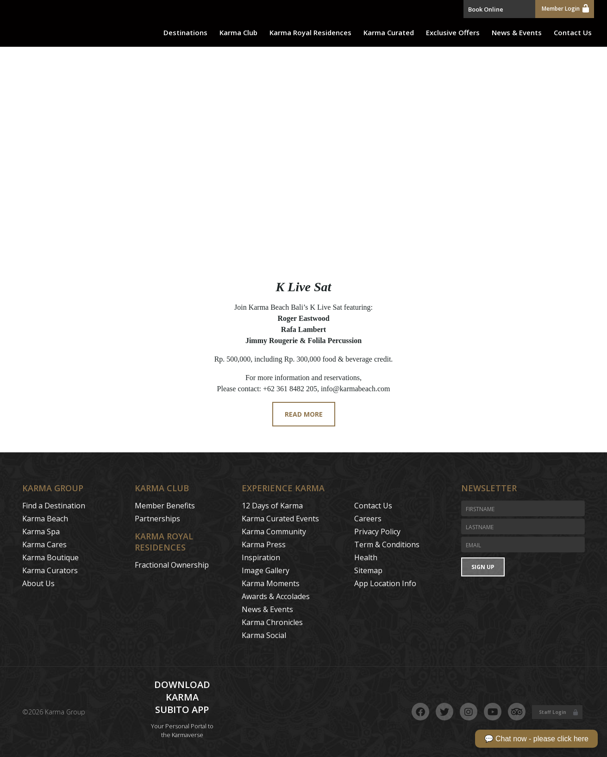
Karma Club (238, 32)
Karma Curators (50, 570)
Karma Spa (41, 531)
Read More (304, 414)
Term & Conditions (386, 544)
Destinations (185, 32)
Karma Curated (388, 32)
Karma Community (274, 531)
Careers (368, 518)
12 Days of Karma (272, 505)
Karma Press (264, 544)
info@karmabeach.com (355, 389)
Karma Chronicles (272, 622)
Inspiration (261, 557)
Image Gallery (265, 570)
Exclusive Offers (453, 32)
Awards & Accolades (276, 596)
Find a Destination (53, 505)
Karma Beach (45, 518)
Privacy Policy (377, 531)
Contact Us (573, 32)
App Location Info (385, 583)
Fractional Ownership (172, 565)
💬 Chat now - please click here (536, 739)
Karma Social (264, 635)
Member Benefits (165, 505)
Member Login (565, 8)
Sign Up (482, 567)
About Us (38, 583)
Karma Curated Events (280, 518)
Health (365, 557)
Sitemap (368, 570)
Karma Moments (271, 583)
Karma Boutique (50, 557)
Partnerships (157, 518)
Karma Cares (44, 544)
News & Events (517, 32)
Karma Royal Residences (310, 32)
